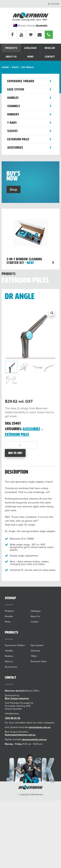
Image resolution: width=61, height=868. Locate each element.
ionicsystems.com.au (40, 727)
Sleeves (12, 131)
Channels (13, 106)
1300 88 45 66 (12, 718)
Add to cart (15, 453)
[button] (51, 313)
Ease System (15, 89)
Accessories (15, 147)
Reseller (50, 48)
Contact (50, 56)
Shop (15, 67)
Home (5, 67)
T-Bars (12, 122)
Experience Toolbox (20, 81)
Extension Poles (18, 139)
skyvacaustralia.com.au (34, 739)
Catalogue (30, 48)
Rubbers (13, 114)
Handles (13, 97)
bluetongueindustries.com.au (20, 734)
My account (53, 4)
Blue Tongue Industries (17, 698)
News (30, 56)
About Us (11, 56)
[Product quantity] (21, 445)
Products (11, 48)
